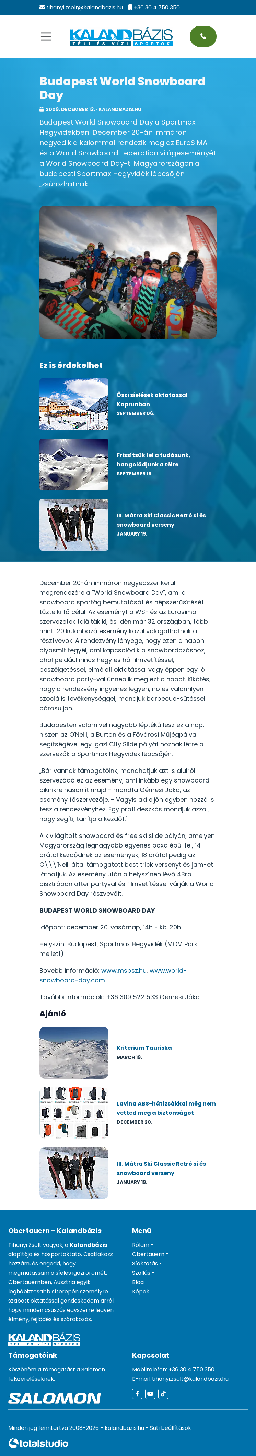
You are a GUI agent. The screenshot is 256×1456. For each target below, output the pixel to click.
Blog (138, 1282)
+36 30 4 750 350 (157, 7)
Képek (140, 1291)
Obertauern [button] (148, 1254)
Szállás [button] (141, 1273)
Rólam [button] (140, 1245)
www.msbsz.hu (124, 970)
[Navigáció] (46, 36)
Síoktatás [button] (145, 1264)
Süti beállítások (170, 1428)
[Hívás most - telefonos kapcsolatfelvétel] (203, 36)
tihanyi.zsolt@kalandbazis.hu (84, 7)
